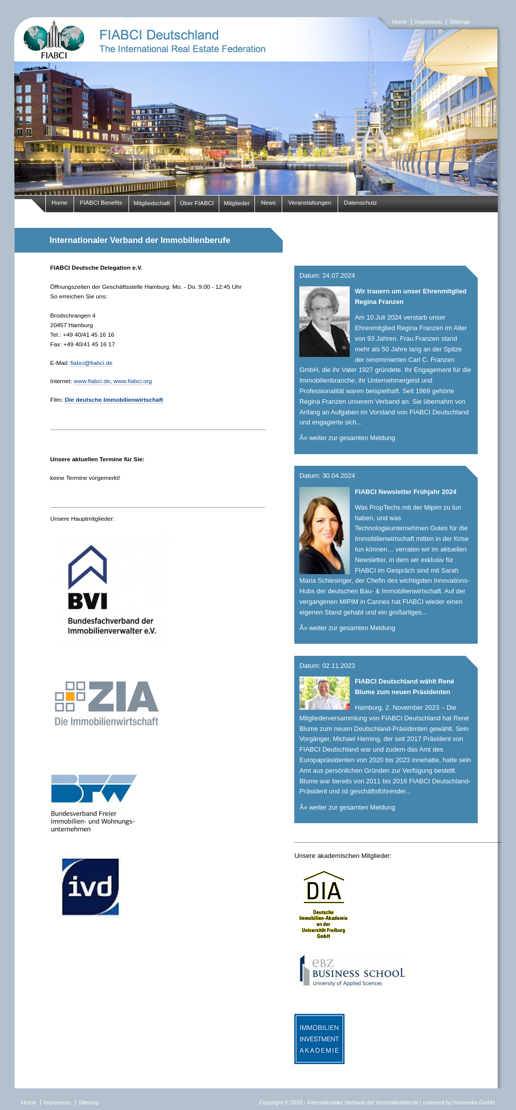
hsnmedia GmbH (474, 1102)
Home (399, 22)
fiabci (257, 106)
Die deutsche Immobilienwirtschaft (113, 399)
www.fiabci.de (92, 381)
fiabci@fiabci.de (92, 362)
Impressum (427, 22)
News (268, 202)
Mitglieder (236, 203)
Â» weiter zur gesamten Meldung (347, 438)
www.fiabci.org (132, 381)
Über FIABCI (197, 203)
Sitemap (459, 22)
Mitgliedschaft (152, 203)
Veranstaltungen (310, 202)
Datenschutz (360, 202)
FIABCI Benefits (101, 202)
